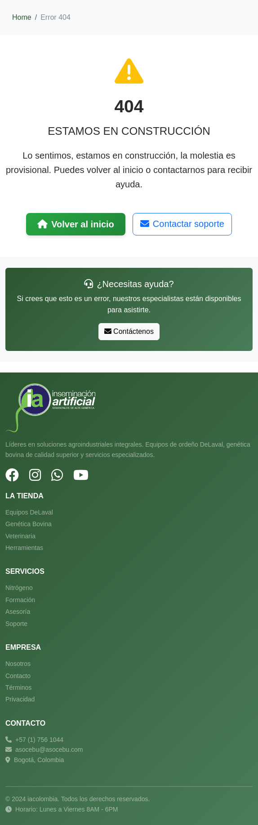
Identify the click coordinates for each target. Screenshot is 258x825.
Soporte (16, 623)
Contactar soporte (182, 224)
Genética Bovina (28, 524)
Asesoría (17, 611)
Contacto (18, 675)
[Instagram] (35, 475)
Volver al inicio (75, 224)
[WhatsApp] (57, 475)
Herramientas (24, 547)
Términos (18, 687)
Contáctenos (129, 331)
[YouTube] (81, 475)
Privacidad (20, 699)
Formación (20, 599)
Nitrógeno (19, 587)
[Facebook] (12, 475)
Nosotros (18, 663)
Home (21, 17)
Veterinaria (20, 536)
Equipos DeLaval (29, 512)
